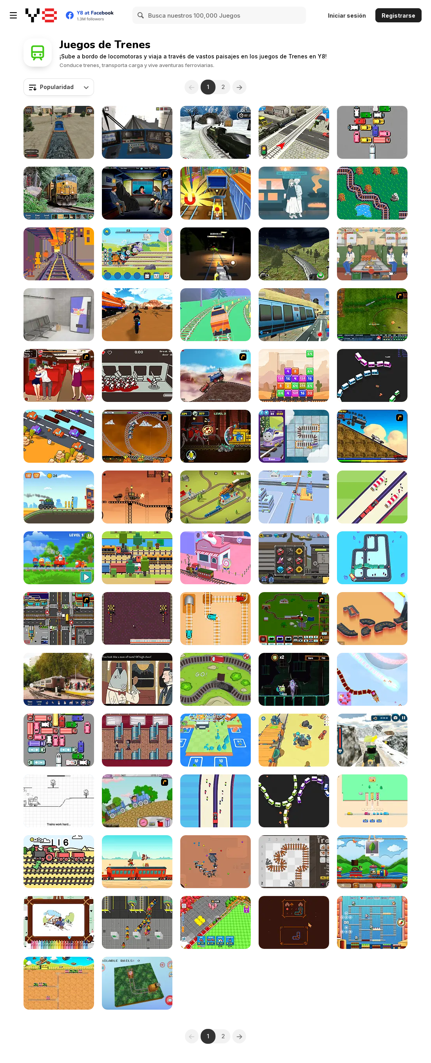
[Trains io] (294, 800)
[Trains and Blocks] (137, 618)
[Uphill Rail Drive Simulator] (215, 132)
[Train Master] (294, 497)
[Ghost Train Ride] (137, 436)
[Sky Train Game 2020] (294, 314)
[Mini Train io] (372, 375)
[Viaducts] (372, 618)
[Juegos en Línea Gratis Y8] (41, 15)
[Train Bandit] (137, 861)
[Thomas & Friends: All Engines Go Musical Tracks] (137, 253)
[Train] (372, 557)
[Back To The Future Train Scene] (372, 436)
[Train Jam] (372, 800)
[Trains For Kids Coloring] (59, 922)
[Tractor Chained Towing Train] (372, 740)
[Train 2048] (294, 375)
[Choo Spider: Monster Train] (215, 253)
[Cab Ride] (59, 253)
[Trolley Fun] (294, 740)
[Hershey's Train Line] (372, 193)
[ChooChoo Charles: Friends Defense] (215, 436)
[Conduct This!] (215, 497)
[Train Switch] (59, 983)
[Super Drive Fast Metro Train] (294, 253)
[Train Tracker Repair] (59, 800)
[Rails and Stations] (215, 740)
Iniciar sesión (347, 15)
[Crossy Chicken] (59, 436)
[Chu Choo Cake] (372, 922)
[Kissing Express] (59, 375)
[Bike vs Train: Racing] (137, 314)
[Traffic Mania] (59, 618)
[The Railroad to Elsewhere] (137, 679)
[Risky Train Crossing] (137, 557)
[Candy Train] (59, 557)
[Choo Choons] (294, 618)
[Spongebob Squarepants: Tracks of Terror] (294, 679)
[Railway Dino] (59, 861)
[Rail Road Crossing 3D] (294, 132)
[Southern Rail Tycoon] (137, 922)
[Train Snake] (372, 497)
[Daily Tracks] (294, 861)
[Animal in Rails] (137, 983)
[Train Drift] (215, 314)
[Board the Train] (215, 800)
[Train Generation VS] (215, 679)
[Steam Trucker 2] (137, 497)
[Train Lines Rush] (215, 557)
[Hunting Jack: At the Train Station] (59, 679)
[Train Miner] (215, 922)
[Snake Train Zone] (215, 861)
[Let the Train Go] (372, 132)
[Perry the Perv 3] (137, 193)
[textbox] (59, 87)
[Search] (141, 15)
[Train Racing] (59, 497)
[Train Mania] (215, 375)
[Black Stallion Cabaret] (294, 557)
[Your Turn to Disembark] (137, 740)
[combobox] (59, 87)
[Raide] (294, 922)
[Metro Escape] (59, 314)
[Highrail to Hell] (137, 375)
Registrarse (398, 15)
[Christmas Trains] (372, 679)
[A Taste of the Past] (294, 193)
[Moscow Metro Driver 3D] (137, 132)
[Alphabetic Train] (372, 861)
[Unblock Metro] (59, 740)
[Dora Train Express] (137, 800)
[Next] (240, 87)
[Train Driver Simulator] (59, 132)
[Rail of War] (372, 314)
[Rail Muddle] (294, 436)
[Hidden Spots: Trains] (59, 193)
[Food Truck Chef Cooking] (372, 253)
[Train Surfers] (215, 193)
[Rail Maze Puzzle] (215, 618)
